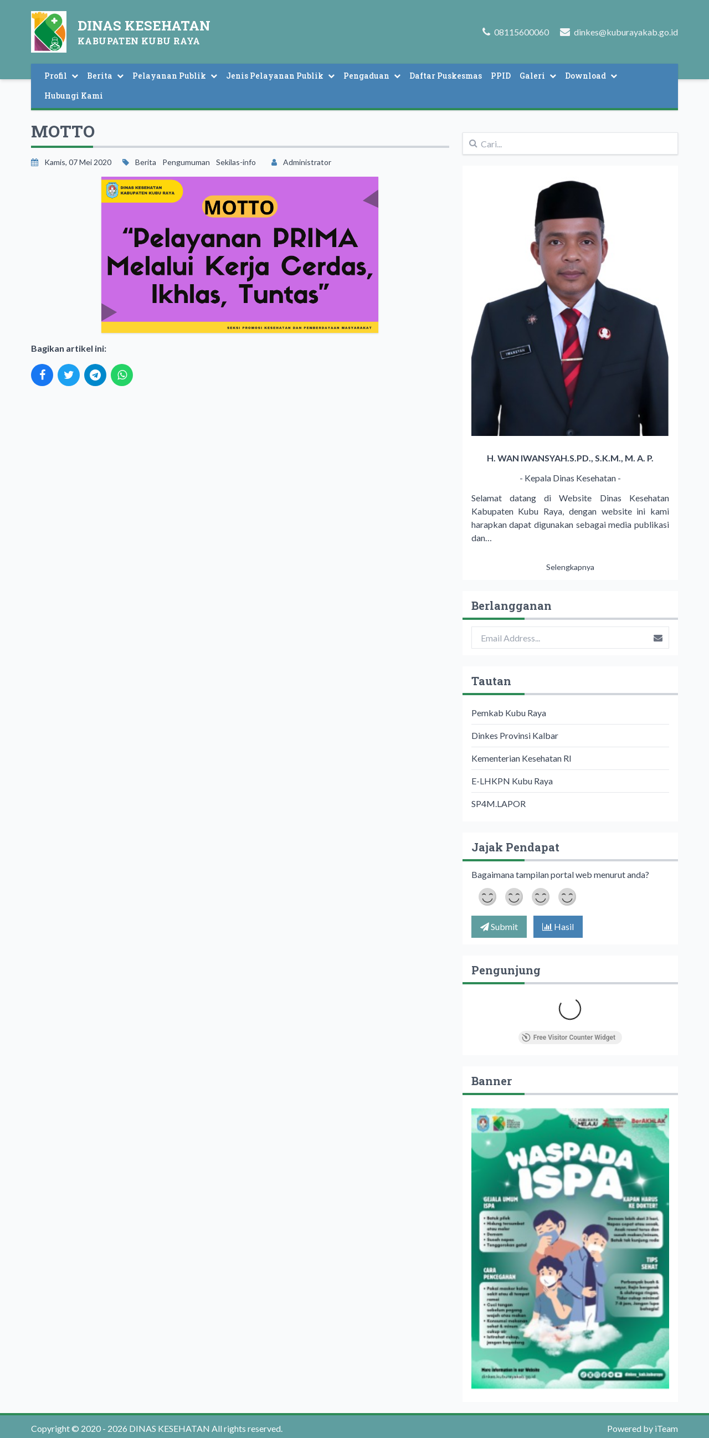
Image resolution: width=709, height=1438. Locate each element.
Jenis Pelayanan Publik (280, 75)
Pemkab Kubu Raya (508, 712)
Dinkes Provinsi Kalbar (514, 735)
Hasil (558, 926)
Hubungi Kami (73, 95)
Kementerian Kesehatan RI (521, 758)
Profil (61, 75)
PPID (501, 75)
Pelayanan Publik (174, 75)
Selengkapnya (570, 567)
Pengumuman (186, 162)
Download (591, 75)
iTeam (666, 1428)
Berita (105, 75)
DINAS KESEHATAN (168, 1428)
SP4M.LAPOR (498, 803)
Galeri (538, 75)
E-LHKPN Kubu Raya (512, 781)
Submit (499, 926)
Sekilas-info (236, 162)
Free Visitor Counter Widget (568, 1037)
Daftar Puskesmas (445, 75)
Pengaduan (371, 75)
